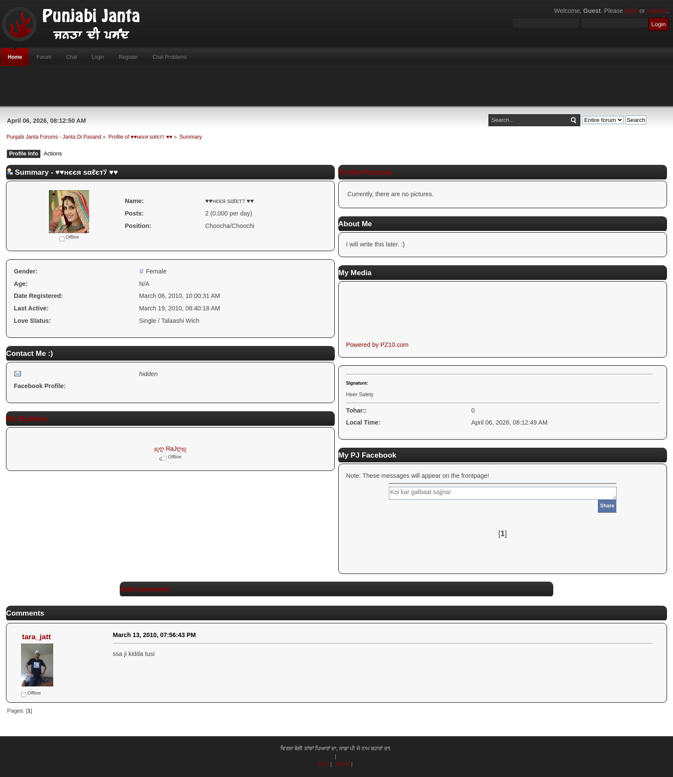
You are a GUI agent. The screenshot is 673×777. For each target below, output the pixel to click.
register (657, 10)
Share (607, 506)
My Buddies (27, 418)
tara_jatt (36, 636)
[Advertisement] (336, 86)
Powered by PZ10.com (377, 344)
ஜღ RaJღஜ (170, 448)
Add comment (144, 589)
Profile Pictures (365, 172)
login (631, 10)
